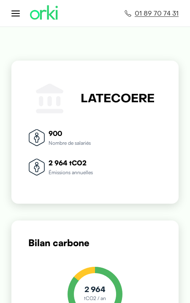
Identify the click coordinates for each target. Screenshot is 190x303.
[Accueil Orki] (44, 13)
